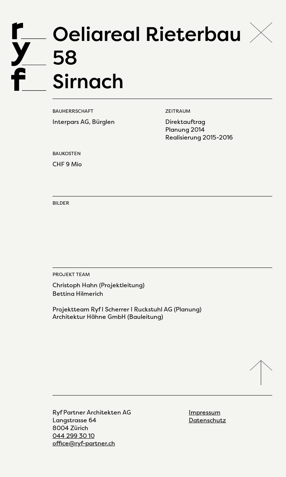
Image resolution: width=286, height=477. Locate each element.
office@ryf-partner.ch (84, 443)
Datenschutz (207, 420)
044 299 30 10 (74, 436)
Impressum (204, 412)
